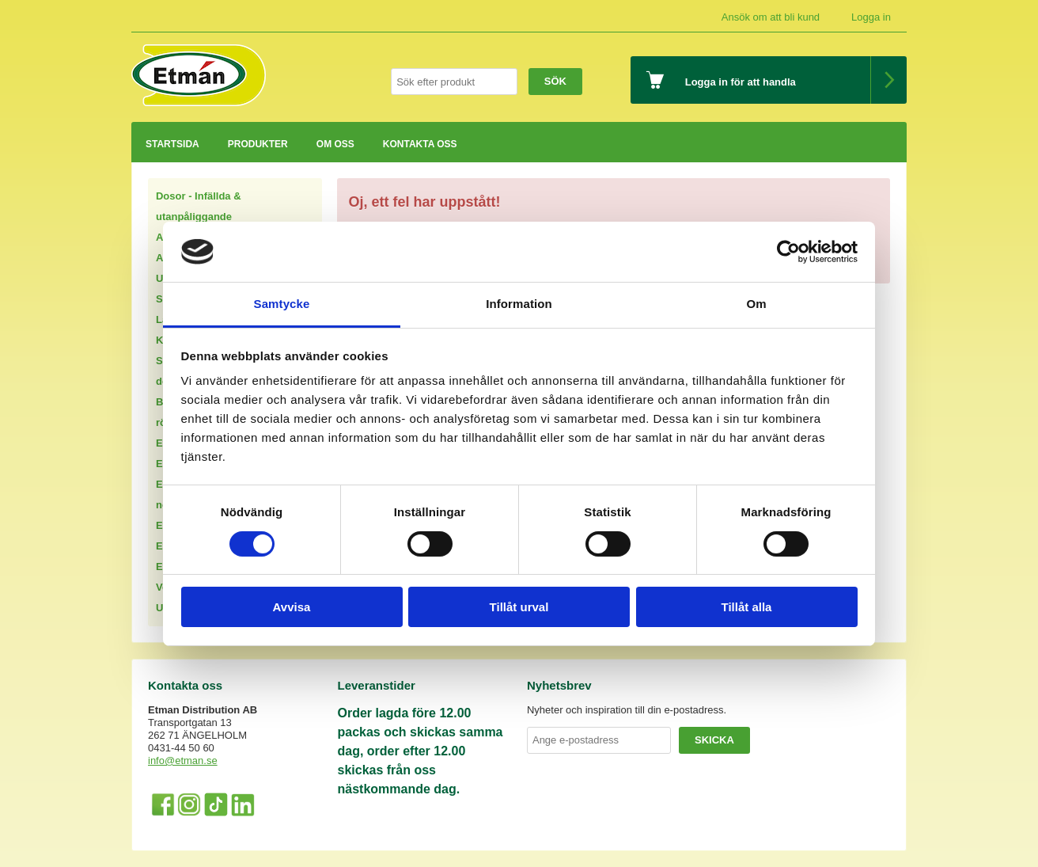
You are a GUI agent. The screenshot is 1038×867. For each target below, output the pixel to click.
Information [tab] (519, 303)
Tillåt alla (747, 607)
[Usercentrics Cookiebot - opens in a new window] (788, 252)
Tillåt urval (519, 607)
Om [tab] (756, 303)
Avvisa (292, 607)
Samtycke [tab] (282, 303)
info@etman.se (183, 760)
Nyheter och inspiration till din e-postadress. (626, 710)
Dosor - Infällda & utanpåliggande (198, 206)
